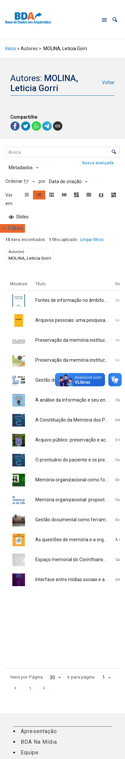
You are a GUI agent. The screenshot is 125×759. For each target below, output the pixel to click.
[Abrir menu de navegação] (104, 20)
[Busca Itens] (62, 152)
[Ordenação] (68, 182)
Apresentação (39, 731)
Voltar (108, 82)
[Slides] (19, 217)
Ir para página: (81, 677)
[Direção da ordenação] (30, 182)
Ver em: (9, 199)
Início (10, 48)
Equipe (30, 752)
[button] (115, 19)
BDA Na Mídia (39, 742)
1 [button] (30, 688)
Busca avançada (98, 162)
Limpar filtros (92, 239)
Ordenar (14, 181)
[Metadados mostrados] (23, 168)
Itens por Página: (27, 677)
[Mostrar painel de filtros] (12, 228)
